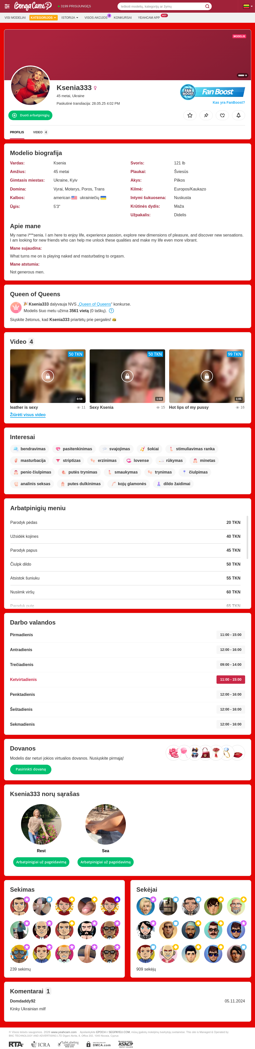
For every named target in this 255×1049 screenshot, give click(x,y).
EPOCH (101, 1032)
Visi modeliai (15, 17)
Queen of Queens (95, 304)
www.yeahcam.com (64, 1032)
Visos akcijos (97, 17)
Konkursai (123, 17)
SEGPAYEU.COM (119, 1032)
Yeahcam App (150, 17)
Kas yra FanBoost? (229, 102)
